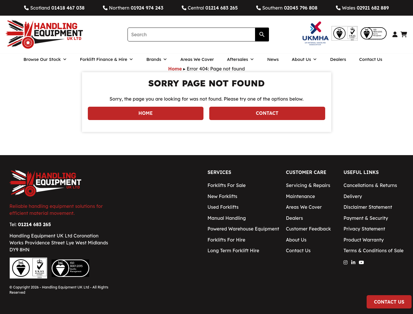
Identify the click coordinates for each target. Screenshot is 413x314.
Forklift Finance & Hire (106, 59)
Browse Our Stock (45, 59)
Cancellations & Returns (370, 185)
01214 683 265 (34, 224)
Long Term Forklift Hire (233, 250)
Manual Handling (227, 218)
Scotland (54, 8)
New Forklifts (222, 196)
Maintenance (300, 196)
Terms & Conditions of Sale (373, 250)
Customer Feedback (308, 229)
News (273, 59)
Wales (362, 8)
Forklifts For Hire (226, 240)
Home (175, 69)
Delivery (352, 196)
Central (210, 8)
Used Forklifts (223, 207)
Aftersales (240, 59)
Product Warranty (363, 240)
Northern (133, 8)
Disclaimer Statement (367, 207)
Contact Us (370, 59)
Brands (156, 59)
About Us (304, 59)
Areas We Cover (197, 59)
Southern (287, 8)
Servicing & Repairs (308, 185)
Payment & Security (365, 218)
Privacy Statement (364, 229)
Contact (267, 113)
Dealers (338, 59)
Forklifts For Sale (227, 185)
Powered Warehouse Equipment (243, 229)
